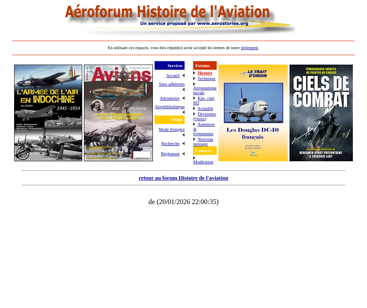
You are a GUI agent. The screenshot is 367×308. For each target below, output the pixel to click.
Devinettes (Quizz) (204, 116)
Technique (207, 78)
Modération (203, 162)
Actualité (205, 108)
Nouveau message (203, 141)
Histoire (205, 73)
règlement (249, 47)
